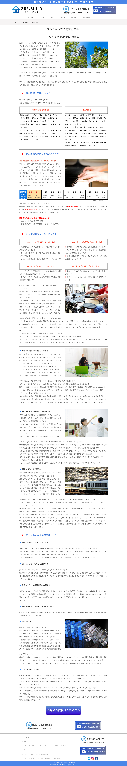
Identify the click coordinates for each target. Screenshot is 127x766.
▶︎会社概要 (24, 758)
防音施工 (43, 17)
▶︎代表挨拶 (31, 758)
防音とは (53, 17)
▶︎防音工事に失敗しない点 (41, 754)
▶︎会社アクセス (56, 758)
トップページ (30, 17)
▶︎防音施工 (24, 741)
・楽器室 (23, 745)
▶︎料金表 (31, 754)
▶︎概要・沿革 (40, 758)
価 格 (63, 17)
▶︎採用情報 (47, 758)
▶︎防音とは (24, 754)
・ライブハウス (64, 745)
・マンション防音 (43, 745)
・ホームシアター (32, 745)
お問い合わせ (85, 17)
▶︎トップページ (25, 737)
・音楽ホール (24, 750)
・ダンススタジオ (53, 745)
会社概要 (73, 17)
